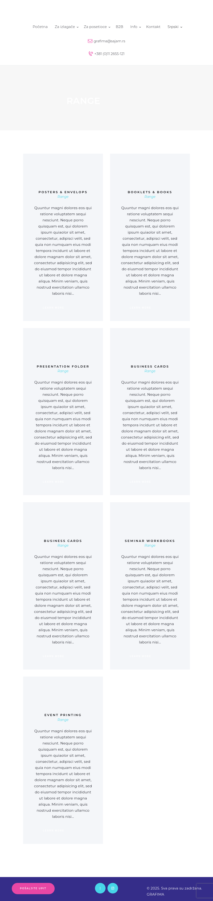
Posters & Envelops (62, 192)
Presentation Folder (63, 366)
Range (63, 197)
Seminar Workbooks (150, 541)
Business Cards (150, 366)
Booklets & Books (150, 192)
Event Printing (63, 715)
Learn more (53, 307)
